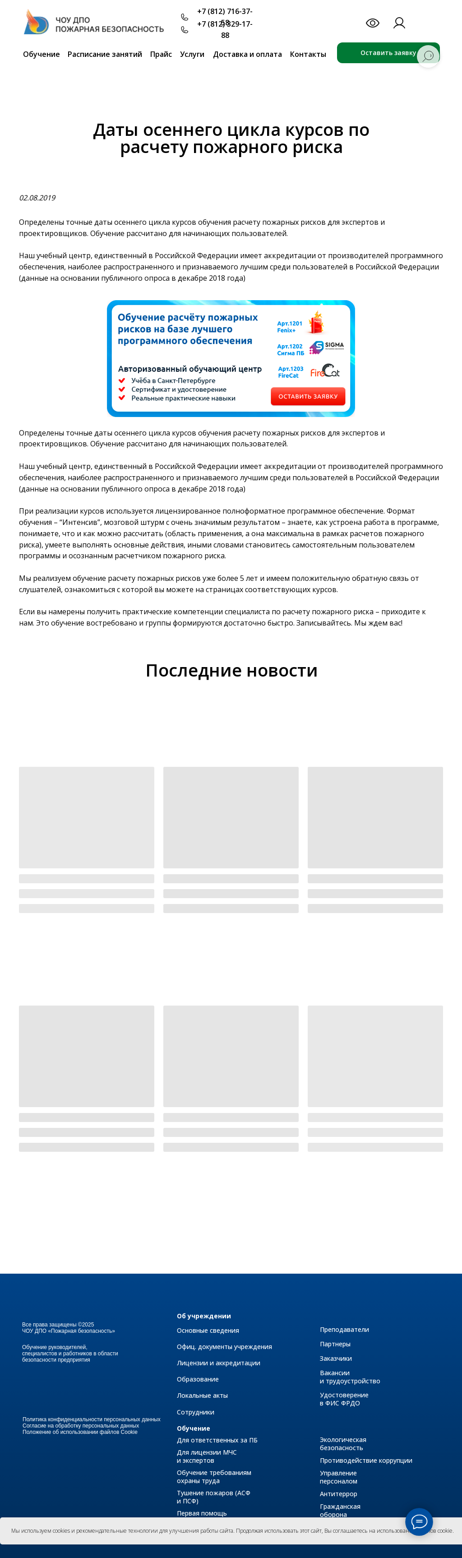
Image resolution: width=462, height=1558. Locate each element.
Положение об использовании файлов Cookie (80, 1432)
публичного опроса (136, 278)
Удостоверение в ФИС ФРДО (344, 1399)
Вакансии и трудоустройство (350, 1376)
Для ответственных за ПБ (217, 1440)
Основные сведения (208, 1330)
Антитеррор (338, 1493)
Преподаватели (344, 1329)
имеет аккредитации (278, 255)
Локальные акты (202, 1395)
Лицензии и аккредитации (218, 1363)
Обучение (193, 1428)
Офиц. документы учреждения (224, 1346)
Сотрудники (195, 1412)
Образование (198, 1379)
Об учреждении (204, 1316)
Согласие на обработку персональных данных (81, 1426)
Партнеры (335, 1344)
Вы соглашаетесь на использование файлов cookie (388, 1531)
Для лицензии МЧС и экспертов (207, 1456)
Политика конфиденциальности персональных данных (92, 1419)
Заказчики (336, 1358)
